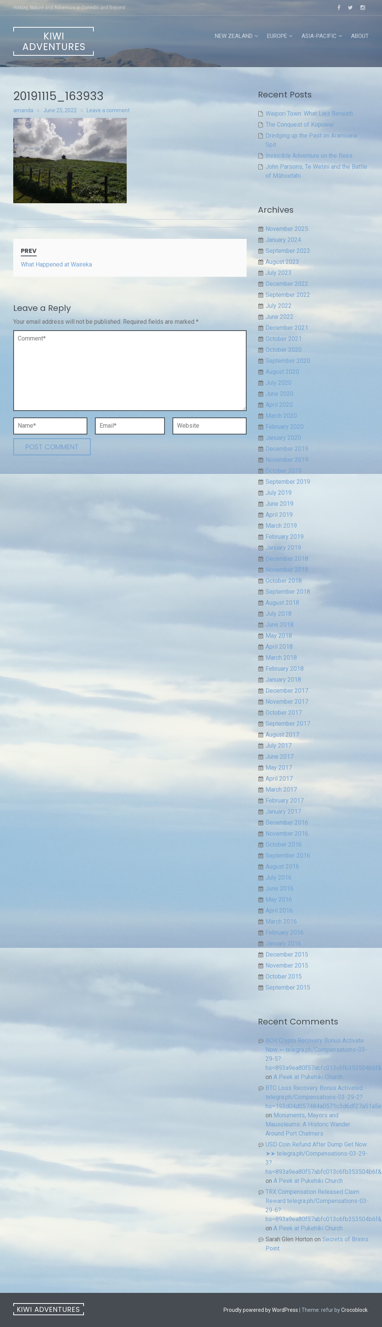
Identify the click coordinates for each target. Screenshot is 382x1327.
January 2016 (283, 943)
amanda (23, 110)
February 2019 (285, 536)
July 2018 (279, 613)
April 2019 (279, 514)
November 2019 (287, 459)
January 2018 (283, 679)
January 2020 (283, 437)
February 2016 (285, 932)
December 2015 (287, 954)
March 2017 (281, 789)
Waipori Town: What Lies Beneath (309, 113)
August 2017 (282, 734)
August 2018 (282, 602)
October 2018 (284, 580)
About (360, 36)
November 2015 (287, 965)
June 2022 (279, 316)
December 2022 (287, 283)
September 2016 (288, 855)
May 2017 (279, 767)
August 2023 (282, 261)
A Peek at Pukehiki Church (308, 1077)
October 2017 (284, 712)
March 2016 (281, 921)
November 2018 (287, 569)
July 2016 (279, 877)
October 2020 (284, 349)
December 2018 (287, 558)
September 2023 (288, 250)
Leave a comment (108, 110)
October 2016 (284, 844)
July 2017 (279, 745)
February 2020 (285, 426)
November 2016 (287, 833)
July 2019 (279, 492)
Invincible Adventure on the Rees (309, 155)
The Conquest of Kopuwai (300, 124)
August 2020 (282, 371)
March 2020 (281, 415)
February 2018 (285, 668)
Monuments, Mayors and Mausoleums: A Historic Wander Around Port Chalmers (308, 1124)
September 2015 (288, 987)
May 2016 (279, 899)
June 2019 (279, 503)
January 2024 (283, 239)
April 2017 (279, 778)
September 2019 (288, 481)
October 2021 (284, 338)
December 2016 (287, 822)
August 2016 (282, 866)
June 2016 (279, 888)
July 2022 (279, 305)
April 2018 (279, 646)
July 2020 (279, 382)
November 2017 (287, 701)
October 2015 (284, 976)
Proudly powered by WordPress (261, 1310)
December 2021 (287, 327)
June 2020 (279, 393)
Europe (277, 36)
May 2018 (279, 635)
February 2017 (285, 800)
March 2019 (281, 525)
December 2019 (287, 448)
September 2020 (288, 360)
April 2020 (279, 404)
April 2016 (279, 910)
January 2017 (283, 811)
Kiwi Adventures (53, 41)
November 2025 (287, 228)
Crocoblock (354, 1310)
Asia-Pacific (319, 36)
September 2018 (288, 591)
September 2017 (288, 723)
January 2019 (283, 547)
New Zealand (234, 36)
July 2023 (279, 272)
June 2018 (279, 624)
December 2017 (287, 690)
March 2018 (281, 657)
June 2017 (279, 756)
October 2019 (284, 470)
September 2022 (288, 294)
